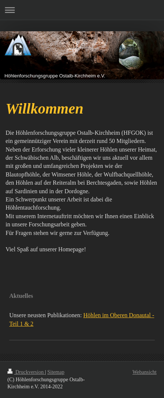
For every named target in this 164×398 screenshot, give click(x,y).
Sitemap (56, 372)
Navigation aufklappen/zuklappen (82, 10)
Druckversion (26, 372)
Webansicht (144, 372)
